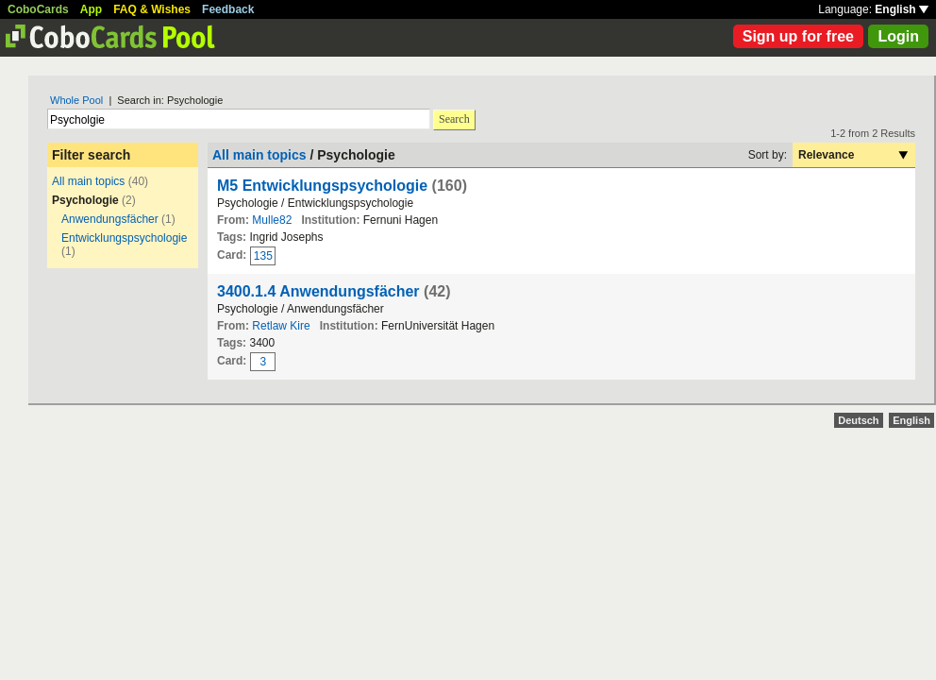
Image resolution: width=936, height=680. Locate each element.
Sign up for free (798, 36)
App (91, 9)
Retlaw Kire (280, 325)
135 (263, 256)
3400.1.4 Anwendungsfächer (318, 291)
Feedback (228, 9)
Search (454, 119)
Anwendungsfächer (110, 219)
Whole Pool (76, 100)
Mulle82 (272, 220)
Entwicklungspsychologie (124, 238)
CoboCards (38, 9)
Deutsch (858, 420)
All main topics (88, 181)
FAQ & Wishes (152, 9)
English (901, 9)
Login (898, 36)
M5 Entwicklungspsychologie (322, 186)
